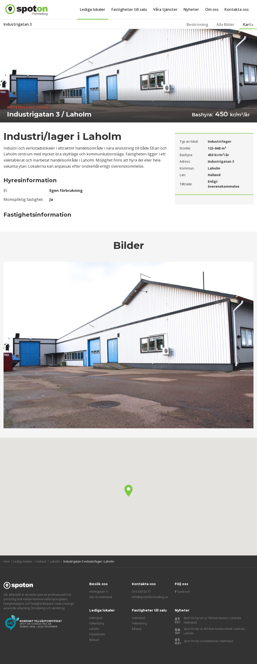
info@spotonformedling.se (150, 597)
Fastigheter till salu (129, 9)
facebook (182, 592)
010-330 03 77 (141, 592)
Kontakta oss (236, 9)
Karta (248, 24)
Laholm (94, 629)
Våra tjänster (165, 9)
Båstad (94, 640)
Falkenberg (96, 623)
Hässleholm (97, 634)
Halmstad (95, 618)
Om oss (212, 9)
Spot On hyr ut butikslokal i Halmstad (208, 641)
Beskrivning (197, 24)
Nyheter (191, 9)
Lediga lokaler (92, 9)
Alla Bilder (225, 24)
